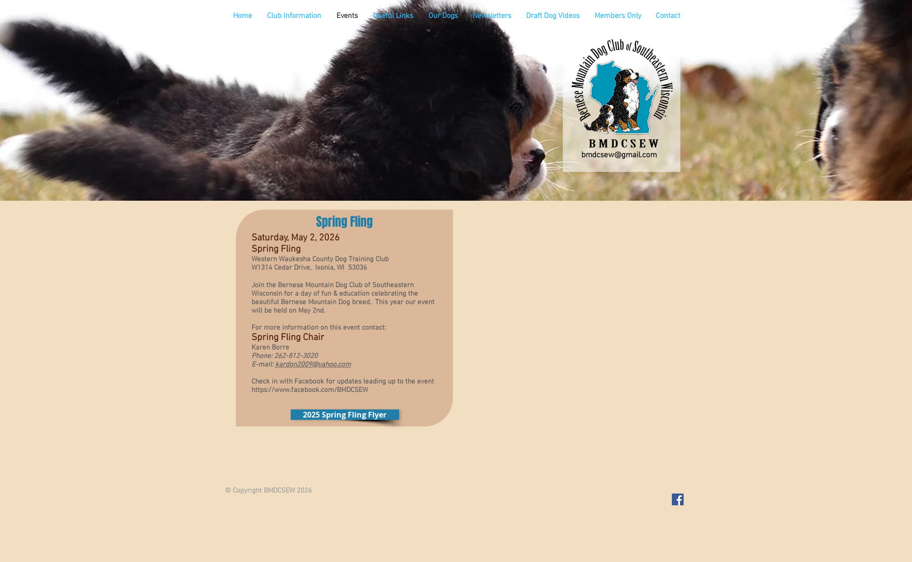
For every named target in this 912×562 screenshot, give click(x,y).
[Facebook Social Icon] (678, 499)
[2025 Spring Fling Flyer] (345, 414)
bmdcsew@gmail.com (619, 155)
